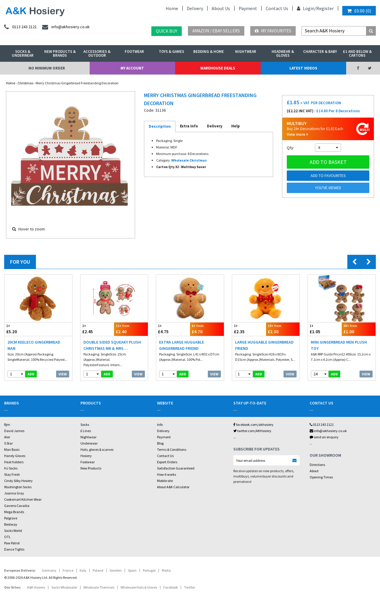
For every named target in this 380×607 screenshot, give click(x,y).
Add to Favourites (328, 175)
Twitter (189, 587)
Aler (7, 437)
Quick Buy (166, 31)
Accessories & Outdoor (96, 53)
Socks (84, 424)
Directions (317, 464)
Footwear (134, 51)
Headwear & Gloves (283, 53)
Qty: (290, 147)
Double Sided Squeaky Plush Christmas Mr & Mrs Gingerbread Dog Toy (112, 345)
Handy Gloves (14, 455)
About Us (221, 8)
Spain (132, 570)
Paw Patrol (12, 543)
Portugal (149, 570)
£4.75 (173, 328)
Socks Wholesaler (64, 587)
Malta (166, 570)
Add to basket (328, 162)
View (62, 374)
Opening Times (321, 477)
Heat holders (13, 462)
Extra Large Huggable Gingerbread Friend (181, 345)
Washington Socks (17, 487)
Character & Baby (320, 51)
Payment (248, 8)
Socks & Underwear (23, 53)
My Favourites (273, 31)
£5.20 (21, 328)
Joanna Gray (14, 493)
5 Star (8, 443)
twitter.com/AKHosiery (252, 431)
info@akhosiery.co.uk (328, 431)
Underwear (89, 443)
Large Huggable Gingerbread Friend (264, 345)
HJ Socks (11, 468)
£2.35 (249, 328)
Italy (83, 570)
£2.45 (97, 328)
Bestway (10, 524)
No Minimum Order (46, 68)
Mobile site (165, 480)
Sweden (116, 570)
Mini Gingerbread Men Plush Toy (339, 345)
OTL (7, 537)
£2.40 (131, 328)
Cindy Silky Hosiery (18, 480)
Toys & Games (171, 51)
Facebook (170, 587)
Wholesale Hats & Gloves (139, 587)
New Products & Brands (60, 53)
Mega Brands (14, 512)
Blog (160, 443)
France (68, 570)
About (314, 471)
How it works (166, 474)
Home (172, 8)
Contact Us (277, 8)
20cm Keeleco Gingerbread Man (33, 345)
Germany (49, 570)
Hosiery (86, 455)
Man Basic (12, 449)
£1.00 (358, 328)
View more (297, 134)
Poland (98, 570)
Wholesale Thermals (98, 587)
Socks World (13, 530)
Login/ (306, 8)
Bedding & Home (208, 51)
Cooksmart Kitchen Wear (23, 499)
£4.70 (207, 328)
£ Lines (85, 431)
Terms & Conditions (171, 449)
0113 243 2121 (322, 424)
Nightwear (245, 51)
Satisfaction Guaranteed (175, 468)
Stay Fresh (12, 474)
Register (325, 8)
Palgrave (10, 518)
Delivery (195, 8)
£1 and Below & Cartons (357, 53)
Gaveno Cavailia (16, 505)
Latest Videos (303, 68)
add (31, 374)
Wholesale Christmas (189, 160)
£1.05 (325, 328)
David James (14, 431)
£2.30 (283, 328)
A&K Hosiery (36, 587)
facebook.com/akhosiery (253, 424)
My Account (132, 68)
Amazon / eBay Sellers (216, 31)
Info (160, 424)
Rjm (7, 424)
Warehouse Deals (217, 68)
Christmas (25, 83)
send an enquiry (324, 437)
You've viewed (328, 187)
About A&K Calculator (173, 487)
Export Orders (167, 462)
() (359, 11)
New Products (90, 468)
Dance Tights (14, 549)
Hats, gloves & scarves (96, 449)
